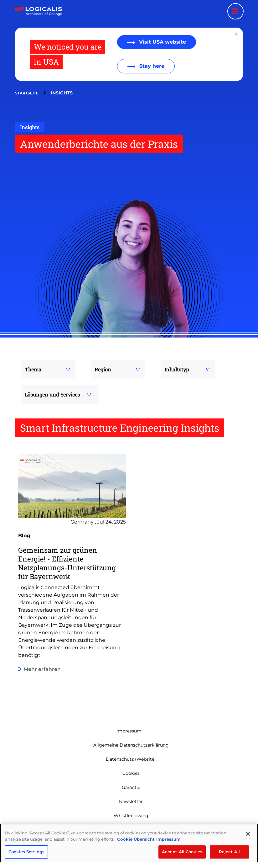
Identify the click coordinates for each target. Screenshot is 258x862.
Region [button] (103, 369)
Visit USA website (161, 42)
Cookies (131, 773)
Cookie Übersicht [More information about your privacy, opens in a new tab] (136, 852)
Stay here (151, 66)
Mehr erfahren (42, 669)
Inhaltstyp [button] (176, 369)
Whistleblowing (131, 815)
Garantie (131, 787)
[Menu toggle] (235, 11)
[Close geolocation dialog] (237, 34)
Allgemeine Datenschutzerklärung (131, 745)
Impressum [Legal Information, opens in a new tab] (168, 852)
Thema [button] (33, 369)
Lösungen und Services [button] (52, 394)
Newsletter (131, 801)
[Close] (248, 847)
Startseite (27, 93)
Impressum (129, 731)
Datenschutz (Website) (131, 759)
